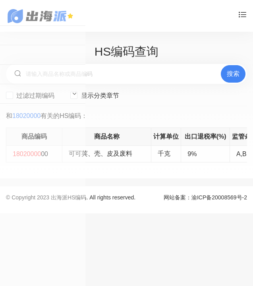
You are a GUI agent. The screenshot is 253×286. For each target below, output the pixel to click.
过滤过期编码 (30, 95)
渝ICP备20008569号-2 (219, 197)
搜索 (233, 73)
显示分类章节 (94, 95)
